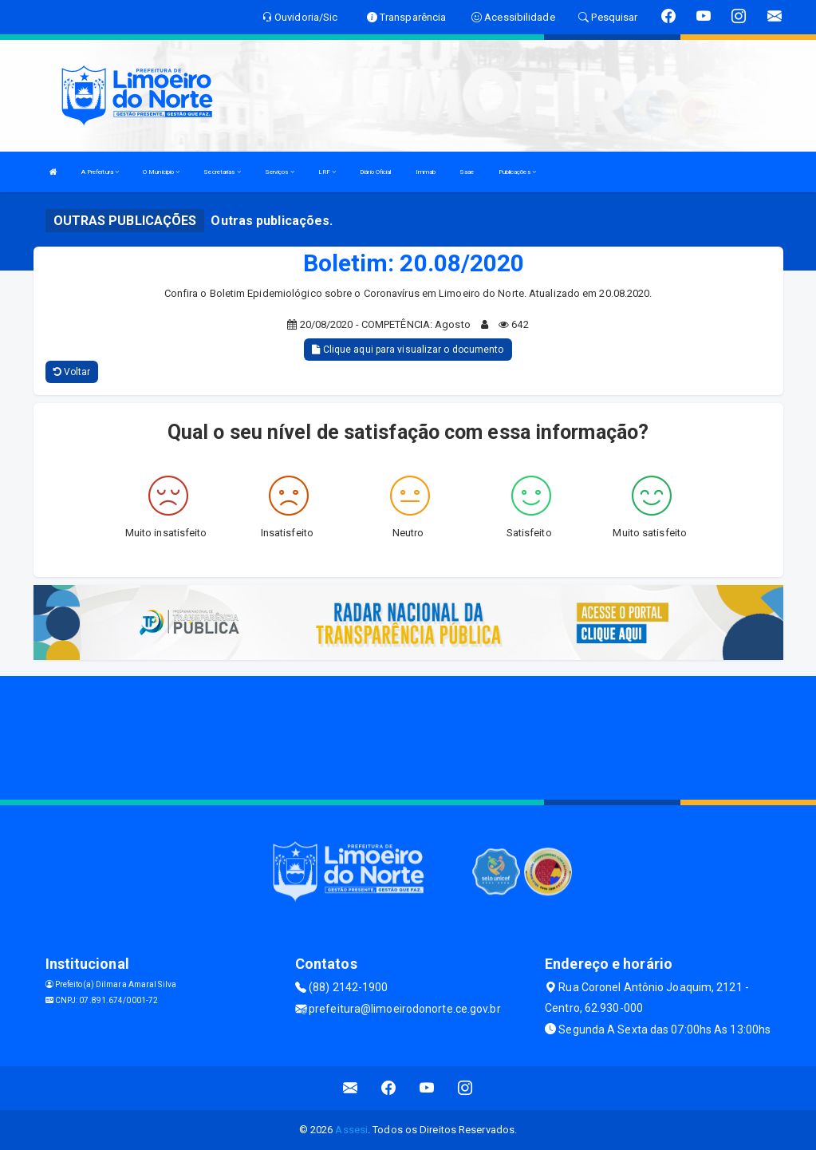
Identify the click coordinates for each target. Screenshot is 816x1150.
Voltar (72, 371)
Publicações (517, 172)
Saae (466, 172)
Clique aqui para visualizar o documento (407, 349)
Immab (426, 172)
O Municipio (161, 172)
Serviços (279, 172)
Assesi (351, 1130)
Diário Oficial (375, 172)
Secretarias (221, 172)
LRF (327, 172)
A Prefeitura (100, 172)
